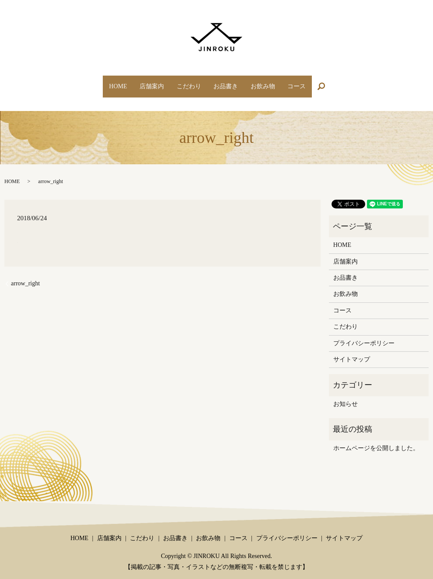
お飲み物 (271, 82)
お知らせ (345, 395)
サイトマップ (351, 351)
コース (311, 82)
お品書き (228, 82)
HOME (103, 82)
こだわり (186, 82)
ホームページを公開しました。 (376, 439)
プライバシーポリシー (364, 334)
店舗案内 (143, 82)
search (343, 82)
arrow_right (25, 275)
